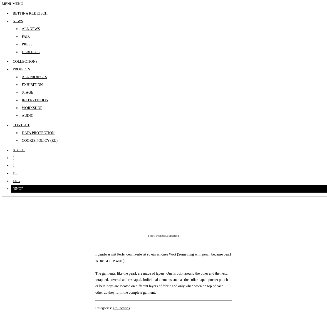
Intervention (35, 100)
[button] (12, 4)
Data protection (38, 133)
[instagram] (13, 158)
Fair (26, 36)
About (19, 150)
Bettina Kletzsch (30, 13)
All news (31, 29)
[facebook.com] (13, 165)
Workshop (32, 108)
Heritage (31, 52)
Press (27, 44)
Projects (21, 69)
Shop (18, 189)
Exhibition (32, 85)
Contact (21, 125)
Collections (25, 61)
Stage (27, 92)
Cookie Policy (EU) (40, 140)
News (18, 21)
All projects (34, 77)
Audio (28, 115)
